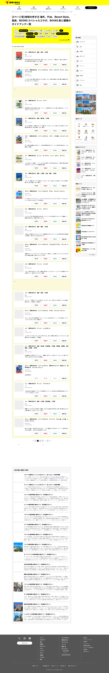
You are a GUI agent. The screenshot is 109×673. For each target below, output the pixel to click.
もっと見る (91, 254)
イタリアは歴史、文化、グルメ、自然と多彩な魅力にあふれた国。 (40, 477)
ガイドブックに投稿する (88, 647)
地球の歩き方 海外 (23, 30)
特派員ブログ (48, 9)
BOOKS (49, 36)
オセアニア (80, 56)
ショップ (93, 139)
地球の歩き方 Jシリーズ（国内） (36, 30)
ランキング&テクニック (19, 33)
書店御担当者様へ (87, 645)
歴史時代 (46, 33)
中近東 (79, 75)
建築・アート (86, 126)
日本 (79, 85)
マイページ (91, 7)
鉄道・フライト (86, 140)
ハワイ (79, 61)
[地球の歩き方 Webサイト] (13, 2)
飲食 (79, 126)
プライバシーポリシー (87, 639)
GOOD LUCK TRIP (66, 655)
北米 (79, 46)
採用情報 (85, 649)
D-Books (55, 36)
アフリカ (80, 80)
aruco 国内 (55, 30)
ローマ (57, 477)
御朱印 (40, 33)
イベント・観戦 (79, 133)
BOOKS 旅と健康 (30, 36)
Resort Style (30, 33)
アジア (79, 71)
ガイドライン (86, 643)
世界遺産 (86, 133)
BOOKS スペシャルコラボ (62, 33)
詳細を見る (64, 64)
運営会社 (85, 637)
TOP (13, 11)
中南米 (79, 51)
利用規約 (85, 641)
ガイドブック (63, 9)
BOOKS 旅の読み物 (41, 36)
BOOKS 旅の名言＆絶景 (20, 36)
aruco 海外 (48, 30)
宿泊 (93, 126)
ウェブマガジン (34, 9)
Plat (61, 30)
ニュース (64, 644)
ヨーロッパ (80, 42)
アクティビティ (79, 139)
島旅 (36, 33)
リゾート (80, 66)
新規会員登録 (66, 650)
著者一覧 (64, 646)
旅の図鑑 (53, 33)
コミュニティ (77, 9)
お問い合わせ (86, 651)
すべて (16, 30)
